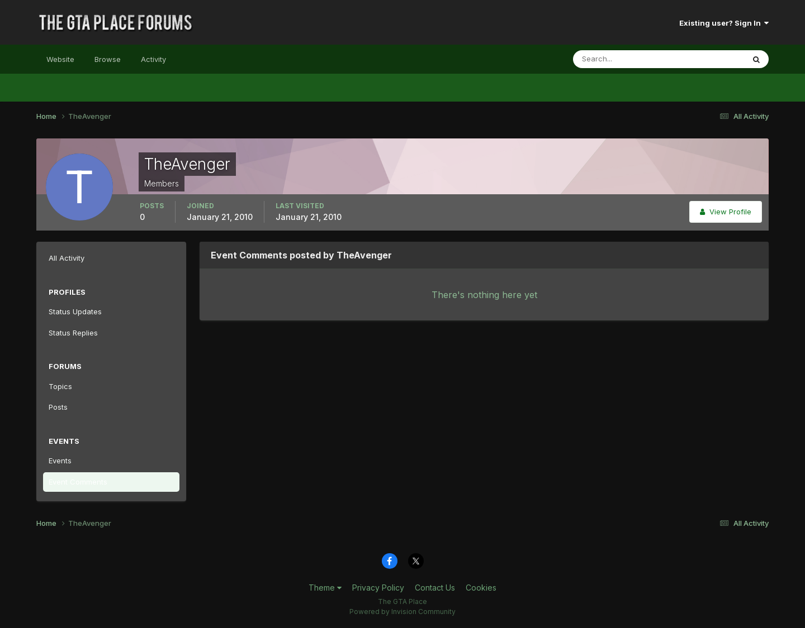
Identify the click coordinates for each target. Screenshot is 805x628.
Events (60, 460)
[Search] (622, 59)
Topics (60, 386)
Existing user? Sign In (724, 22)
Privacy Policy (378, 587)
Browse (107, 59)
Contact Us (435, 587)
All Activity (66, 257)
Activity (153, 59)
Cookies (481, 587)
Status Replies (73, 332)
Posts (58, 406)
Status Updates (75, 311)
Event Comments (78, 481)
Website (60, 59)
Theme (325, 587)
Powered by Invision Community (402, 611)
